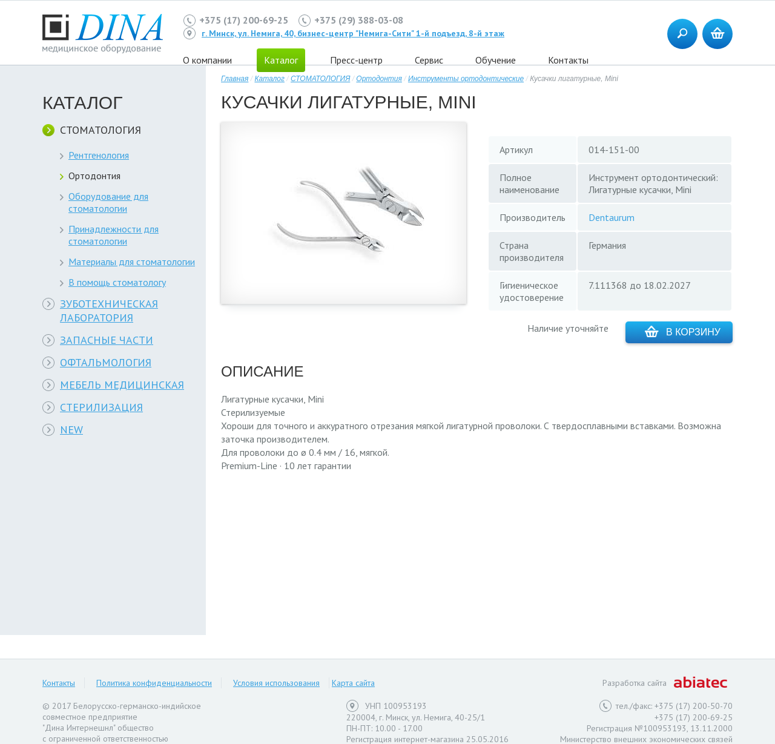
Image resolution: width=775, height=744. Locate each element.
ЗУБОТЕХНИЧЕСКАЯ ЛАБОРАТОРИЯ (109, 310)
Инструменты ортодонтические (466, 78)
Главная (234, 78)
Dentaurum (612, 217)
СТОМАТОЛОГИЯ (100, 130)
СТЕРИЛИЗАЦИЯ (101, 407)
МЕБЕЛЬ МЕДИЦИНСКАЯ (122, 385)
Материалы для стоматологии (131, 261)
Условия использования (276, 682)
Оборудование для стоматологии (108, 202)
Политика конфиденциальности (154, 682)
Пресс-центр (356, 60)
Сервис (429, 60)
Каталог (269, 78)
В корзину (683, 331)
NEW (71, 429)
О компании (207, 60)
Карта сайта (353, 682)
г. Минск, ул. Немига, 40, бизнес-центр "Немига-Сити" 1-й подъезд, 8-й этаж (353, 33)
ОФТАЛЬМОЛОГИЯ (105, 362)
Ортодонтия (94, 176)
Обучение (495, 60)
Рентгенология (98, 155)
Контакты (568, 60)
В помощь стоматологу (117, 282)
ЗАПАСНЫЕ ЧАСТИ (106, 340)
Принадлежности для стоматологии (113, 235)
